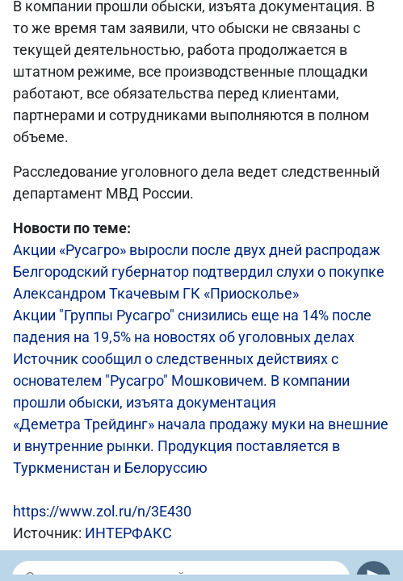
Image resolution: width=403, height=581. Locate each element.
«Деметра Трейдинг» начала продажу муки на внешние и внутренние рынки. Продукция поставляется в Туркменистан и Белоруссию (200, 446)
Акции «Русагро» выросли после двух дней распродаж (196, 249)
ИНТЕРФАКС (128, 533)
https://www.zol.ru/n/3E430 (102, 511)
